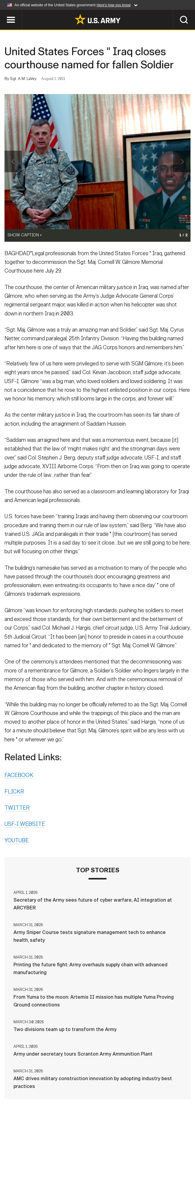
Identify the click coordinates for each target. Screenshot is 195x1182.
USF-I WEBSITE (24, 824)
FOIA (181, 1151)
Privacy (75, 1151)
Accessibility (150, 1151)
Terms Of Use (109, 1151)
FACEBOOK (18, 776)
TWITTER (17, 808)
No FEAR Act (68, 1159)
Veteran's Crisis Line (116, 1159)
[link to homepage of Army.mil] (97, 19)
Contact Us (43, 1151)
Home (14, 1151)
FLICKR (14, 792)
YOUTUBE (16, 841)
